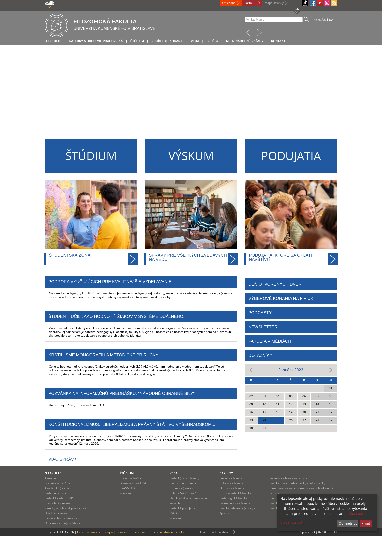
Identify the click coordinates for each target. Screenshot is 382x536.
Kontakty (126, 493)
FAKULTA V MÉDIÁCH (269, 341)
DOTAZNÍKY (260, 355)
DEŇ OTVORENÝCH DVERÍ (275, 284)
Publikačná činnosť (183, 493)
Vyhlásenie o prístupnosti (62, 518)
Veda (195, 41)
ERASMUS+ (128, 488)
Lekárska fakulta (231, 478)
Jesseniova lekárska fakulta (288, 478)
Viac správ (61, 459)
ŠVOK (173, 513)
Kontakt (278, 41)
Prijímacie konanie (167, 41)
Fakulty (226, 473)
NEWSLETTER (263, 327)
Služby (213, 41)
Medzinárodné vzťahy (245, 41)
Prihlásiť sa (323, 20)
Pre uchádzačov (131, 478)
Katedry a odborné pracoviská (96, 41)
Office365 (229, 3)
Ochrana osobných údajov (63, 523)
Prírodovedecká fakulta (236, 493)
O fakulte (53, 41)
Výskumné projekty (183, 483)
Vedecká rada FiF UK (59, 498)
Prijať (366, 523)
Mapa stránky (274, 3)
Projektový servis (181, 488)
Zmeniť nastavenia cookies (168, 532)
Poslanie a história (57, 483)
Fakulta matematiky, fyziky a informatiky (297, 483)
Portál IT (250, 3)
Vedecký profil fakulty (184, 478)
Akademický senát (57, 488)
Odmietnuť (348, 523)
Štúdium (137, 41)
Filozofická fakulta (232, 488)
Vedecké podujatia (182, 508)
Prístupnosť (138, 532)
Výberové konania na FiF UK (281, 298)
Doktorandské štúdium (135, 483)
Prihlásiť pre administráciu (213, 532)
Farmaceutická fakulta (235, 503)
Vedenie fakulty (55, 493)
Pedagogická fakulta (234, 498)
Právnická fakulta (232, 483)
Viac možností (292, 522)
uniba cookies (357, 513)
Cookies (122, 532)
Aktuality (51, 478)
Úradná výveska (56, 513)
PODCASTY (260, 312)
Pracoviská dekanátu (59, 503)
